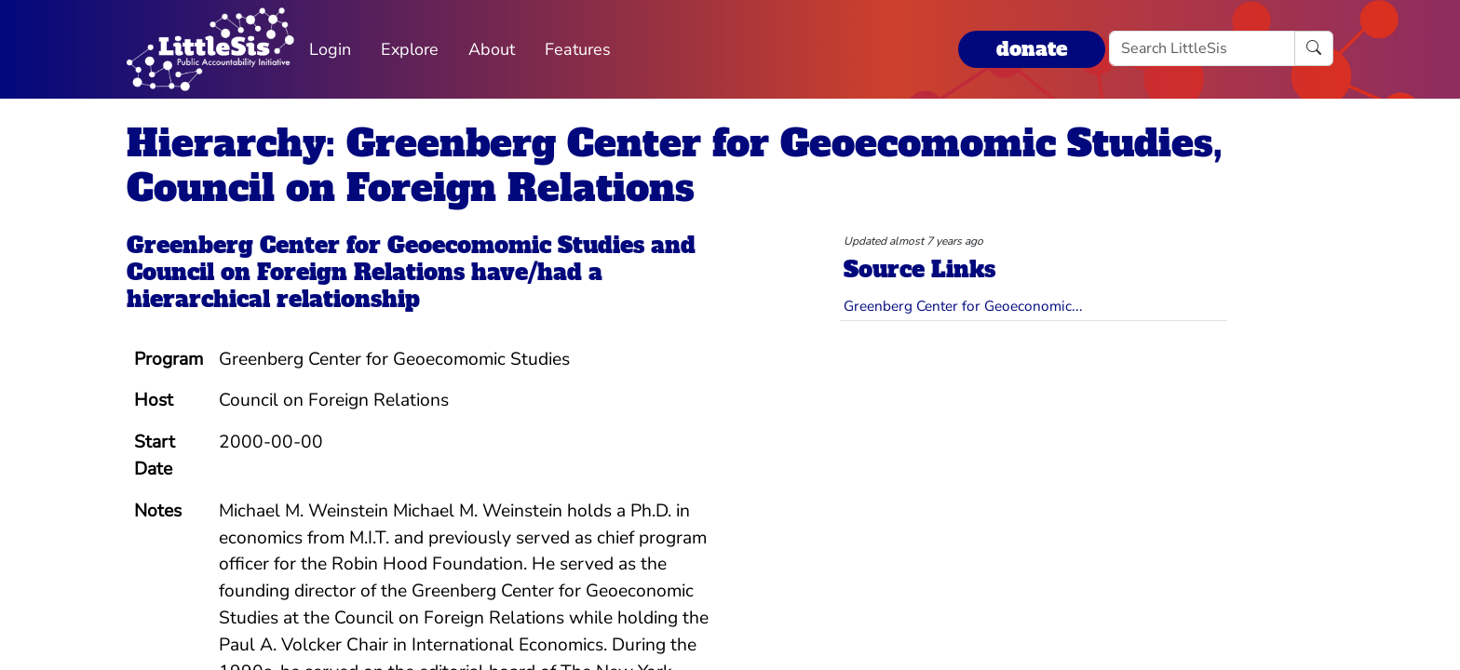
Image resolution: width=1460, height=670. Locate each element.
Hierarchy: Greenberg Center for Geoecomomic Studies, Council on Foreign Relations (675, 165)
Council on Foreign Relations (296, 272)
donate (1031, 48)
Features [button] (578, 49)
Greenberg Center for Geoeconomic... (963, 305)
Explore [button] (410, 49)
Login (330, 49)
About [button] (491, 49)
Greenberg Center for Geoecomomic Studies (385, 245)
